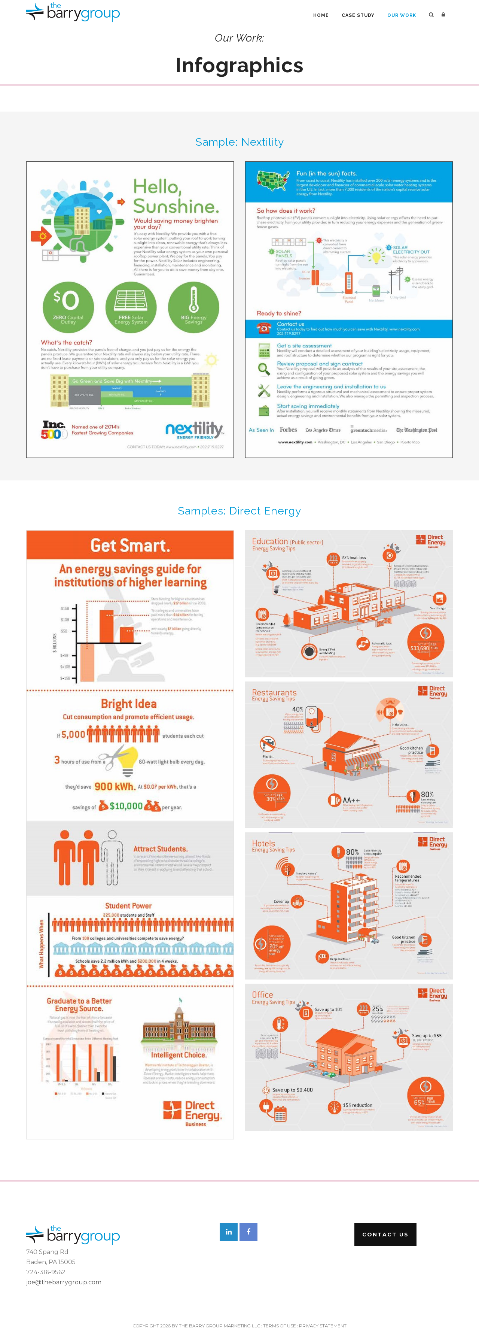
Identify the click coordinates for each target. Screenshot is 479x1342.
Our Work (401, 15)
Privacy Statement (323, 1326)
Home (321, 15)
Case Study (358, 15)
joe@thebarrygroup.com (63, 1282)
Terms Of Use (279, 1326)
